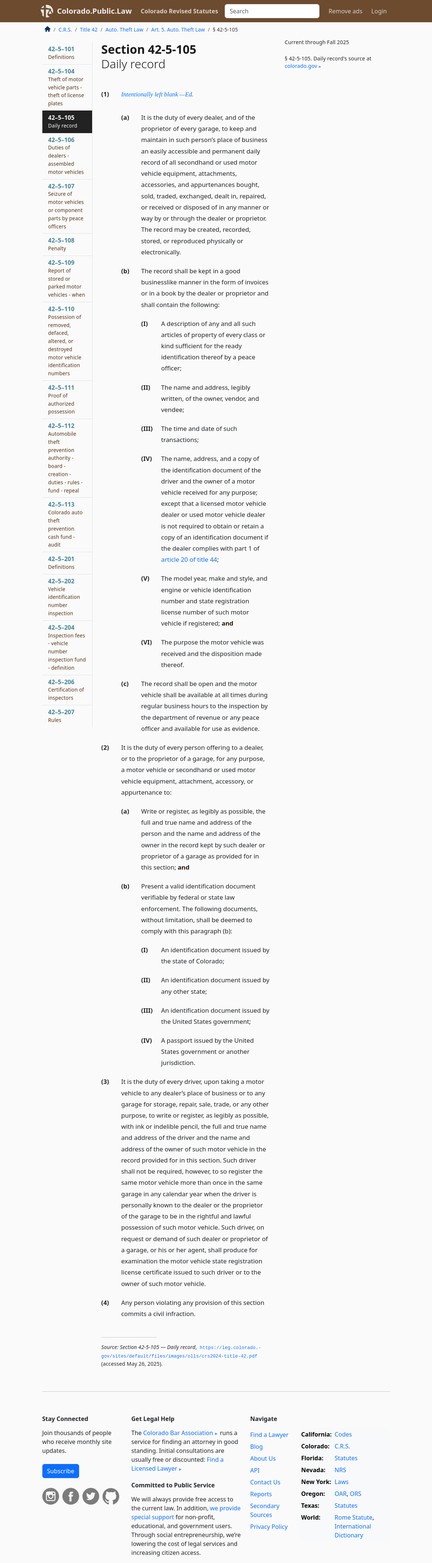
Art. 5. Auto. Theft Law (178, 29)
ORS (355, 1494)
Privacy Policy (269, 1527)
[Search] (272, 11)
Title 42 (89, 29)
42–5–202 (64, 597)
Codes (343, 1434)
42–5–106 (66, 155)
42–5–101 (61, 52)
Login (379, 11)
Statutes (346, 1458)
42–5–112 (65, 458)
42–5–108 (61, 244)
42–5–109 (66, 278)
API (254, 1470)
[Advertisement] (334, 133)
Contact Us (265, 1482)
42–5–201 (61, 562)
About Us (263, 1458)
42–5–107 (66, 206)
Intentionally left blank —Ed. (157, 94)
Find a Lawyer (269, 1435)
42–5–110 (64, 341)
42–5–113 (65, 524)
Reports (261, 1494)
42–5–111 (61, 399)
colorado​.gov (301, 65)
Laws (342, 1482)
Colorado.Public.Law (94, 11)
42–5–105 (62, 121)
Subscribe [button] (60, 1471)
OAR (341, 1494)
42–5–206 (66, 690)
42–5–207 (61, 715)
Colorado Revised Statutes (179, 11)
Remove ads (345, 11)
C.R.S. (65, 29)
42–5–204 (67, 647)
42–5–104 (66, 87)
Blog (256, 1446)
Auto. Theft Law (124, 29)
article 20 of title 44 (189, 559)
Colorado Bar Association (178, 1433)
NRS (340, 1470)
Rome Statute (354, 1517)
